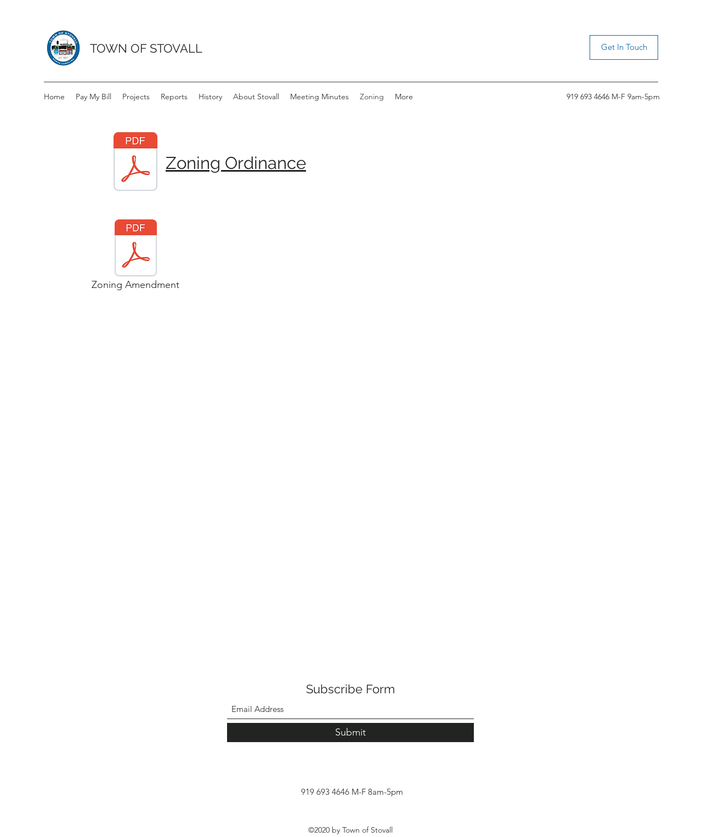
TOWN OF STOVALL (146, 48)
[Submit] (350, 732)
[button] (624, 47)
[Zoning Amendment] (135, 257)
